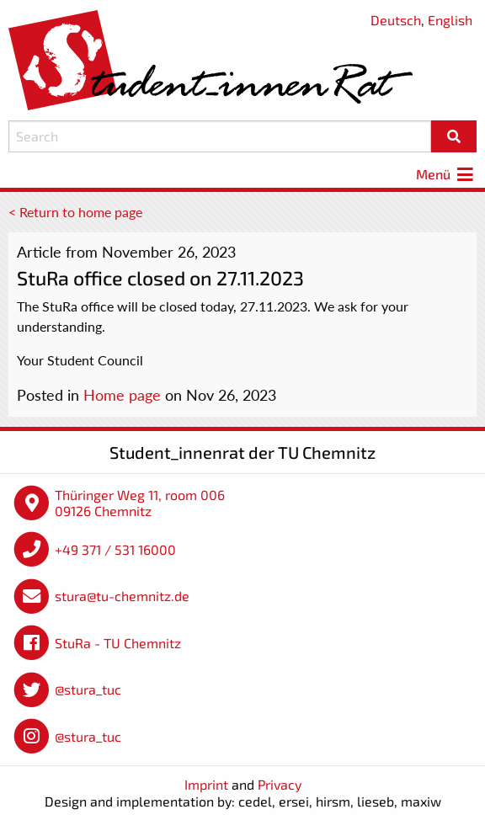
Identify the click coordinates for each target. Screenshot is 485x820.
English (450, 20)
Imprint (206, 784)
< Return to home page (75, 212)
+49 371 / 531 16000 (115, 549)
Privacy (279, 784)
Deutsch (395, 20)
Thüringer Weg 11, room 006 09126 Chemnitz (140, 503)
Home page (122, 395)
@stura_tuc (88, 689)
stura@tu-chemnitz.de (122, 596)
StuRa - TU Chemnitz (118, 643)
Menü (446, 174)
